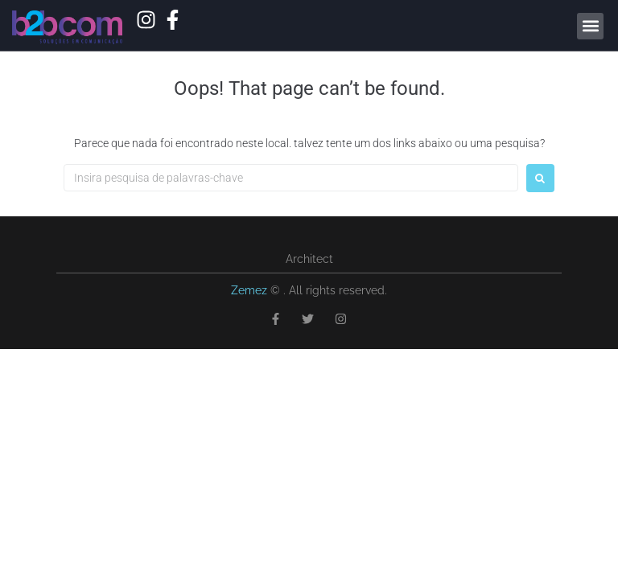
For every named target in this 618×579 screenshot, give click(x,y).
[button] (590, 26)
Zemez (250, 290)
